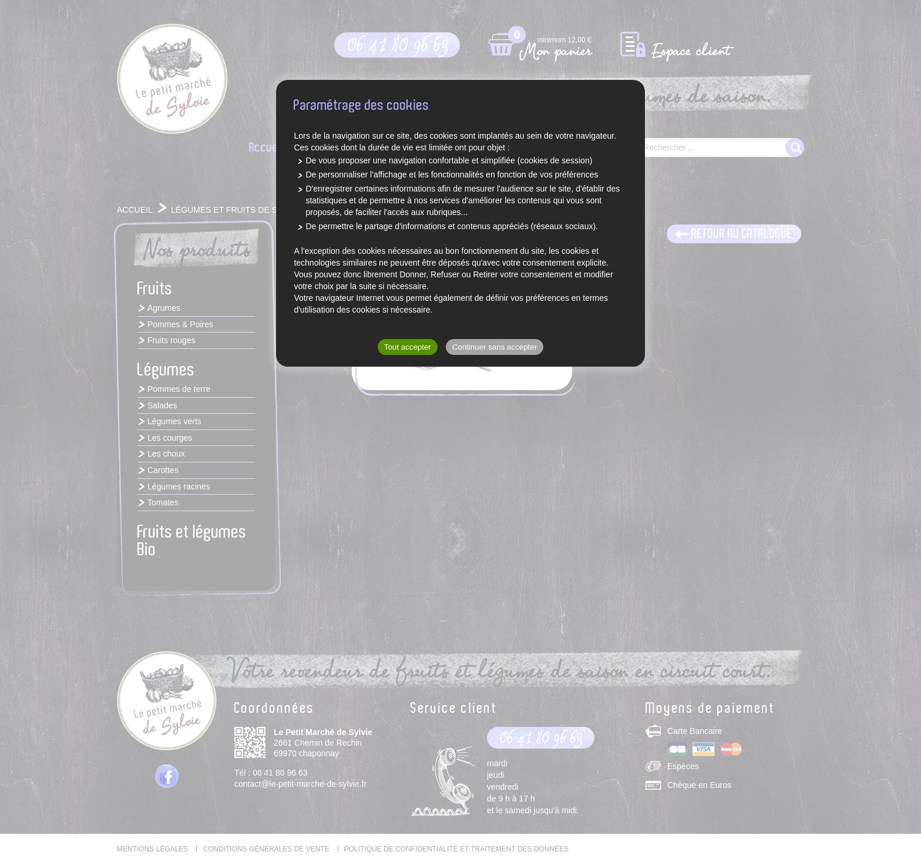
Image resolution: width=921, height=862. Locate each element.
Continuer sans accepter (494, 347)
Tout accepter (407, 347)
